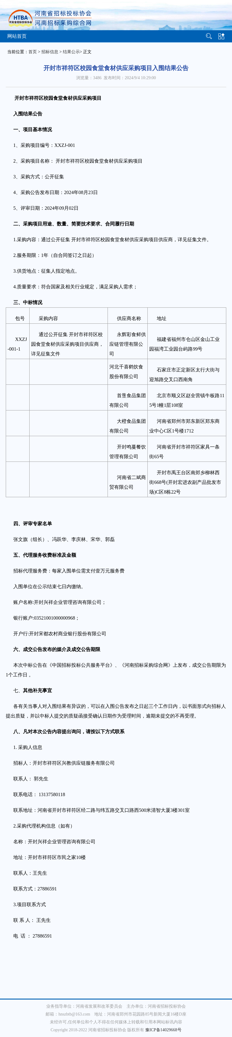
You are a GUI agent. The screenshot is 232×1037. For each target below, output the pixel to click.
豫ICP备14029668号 (163, 1030)
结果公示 (71, 52)
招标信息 (49, 52)
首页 (32, 52)
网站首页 (17, 36)
